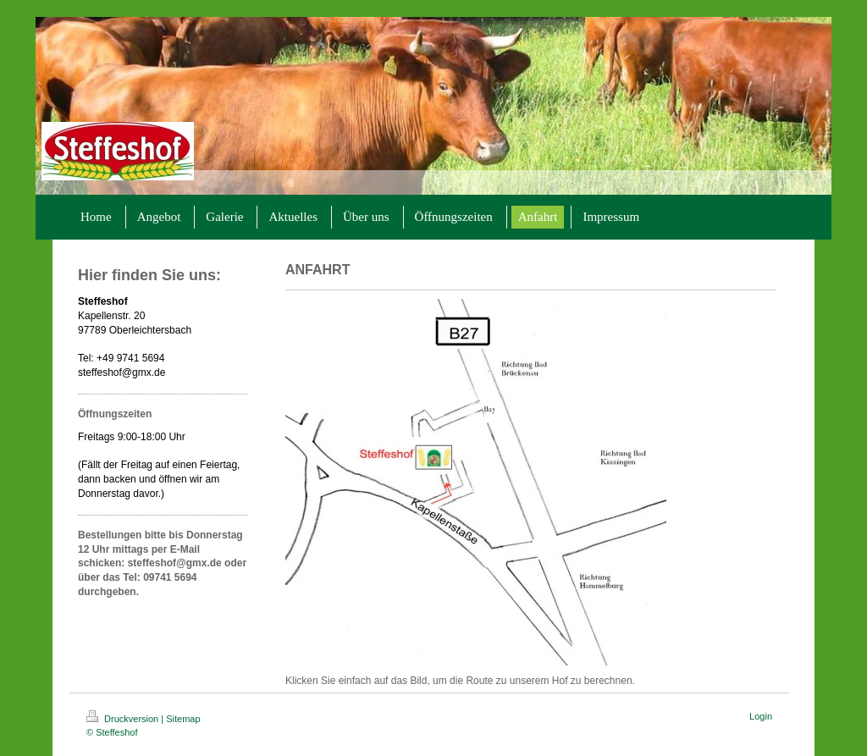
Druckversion (123, 719)
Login (760, 716)
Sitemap (183, 719)
